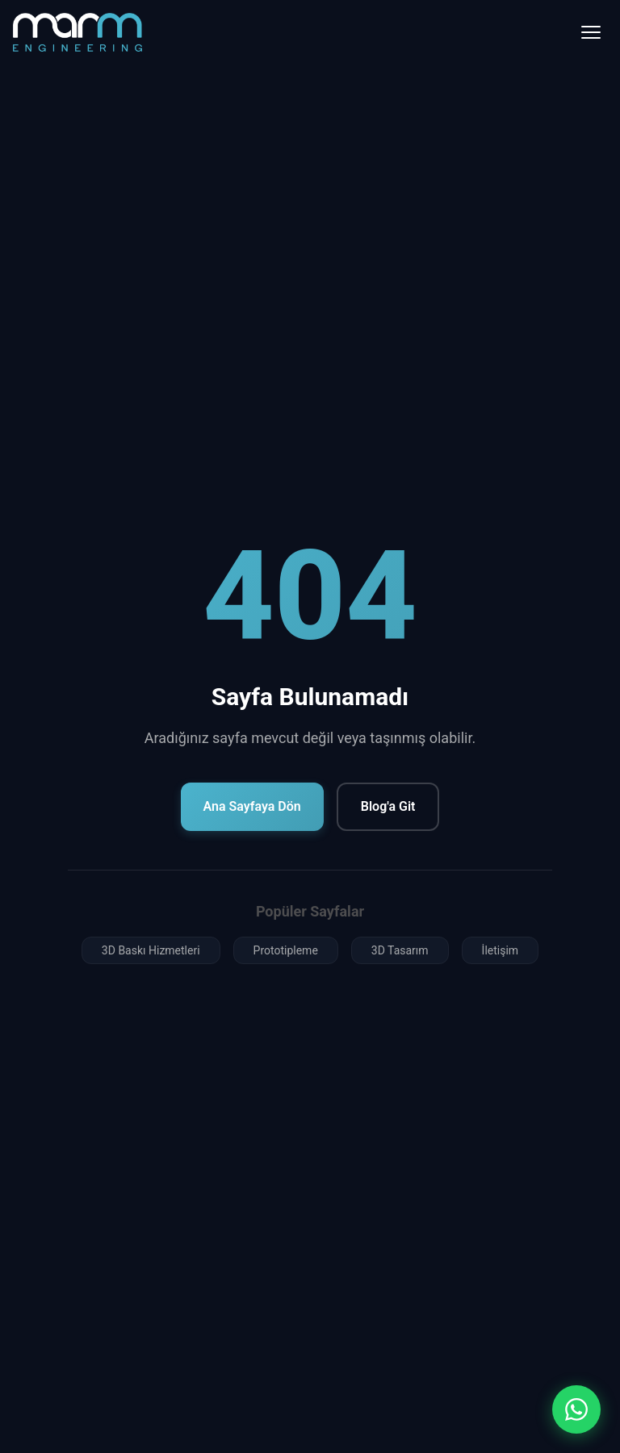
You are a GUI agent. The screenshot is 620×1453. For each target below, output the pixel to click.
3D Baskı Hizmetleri (151, 950)
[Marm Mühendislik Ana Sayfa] (77, 32)
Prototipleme (285, 950)
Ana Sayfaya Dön (252, 806)
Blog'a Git (388, 806)
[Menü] (591, 32)
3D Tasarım (400, 950)
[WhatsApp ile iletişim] (576, 1409)
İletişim (500, 950)
